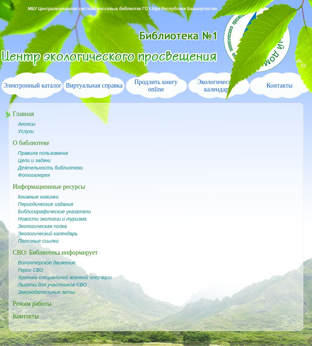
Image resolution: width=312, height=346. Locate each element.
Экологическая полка (42, 226)
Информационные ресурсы (49, 186)
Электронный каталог (32, 85)
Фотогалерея (34, 175)
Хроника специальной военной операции (64, 277)
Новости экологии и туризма (52, 219)
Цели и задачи (34, 160)
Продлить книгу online (155, 85)
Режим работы (32, 303)
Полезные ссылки (38, 241)
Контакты (279, 85)
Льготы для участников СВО (52, 285)
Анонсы (26, 124)
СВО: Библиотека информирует (55, 252)
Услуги (26, 131)
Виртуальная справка (94, 85)
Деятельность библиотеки (50, 168)
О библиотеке (31, 142)
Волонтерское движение (46, 262)
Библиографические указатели (54, 211)
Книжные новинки (38, 197)
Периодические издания (45, 204)
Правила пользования (43, 153)
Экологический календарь (47, 233)
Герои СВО (30, 270)
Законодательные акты (46, 292)
